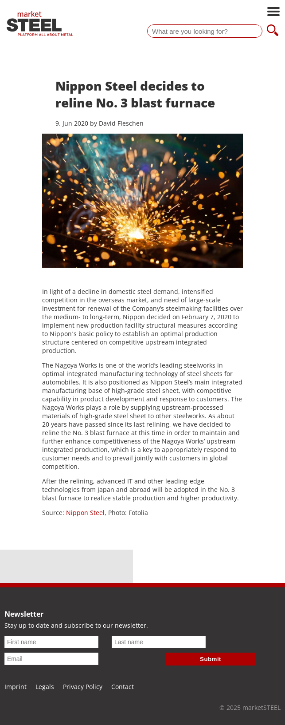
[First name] (51, 642)
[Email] (51, 659)
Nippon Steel (85, 512)
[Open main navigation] (273, 12)
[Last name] (159, 642)
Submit (210, 659)
